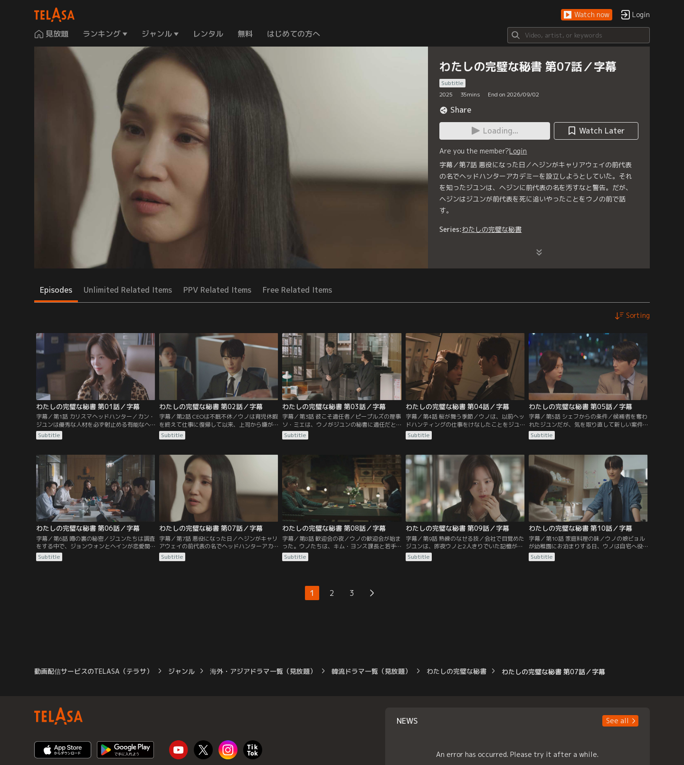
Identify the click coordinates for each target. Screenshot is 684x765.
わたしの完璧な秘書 (492, 229)
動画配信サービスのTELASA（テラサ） (93, 671)
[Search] (578, 35)
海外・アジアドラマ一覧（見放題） (263, 671)
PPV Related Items (217, 290)
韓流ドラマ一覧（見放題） (371, 671)
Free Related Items (297, 290)
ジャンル (181, 671)
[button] (586, 15)
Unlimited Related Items (128, 290)
